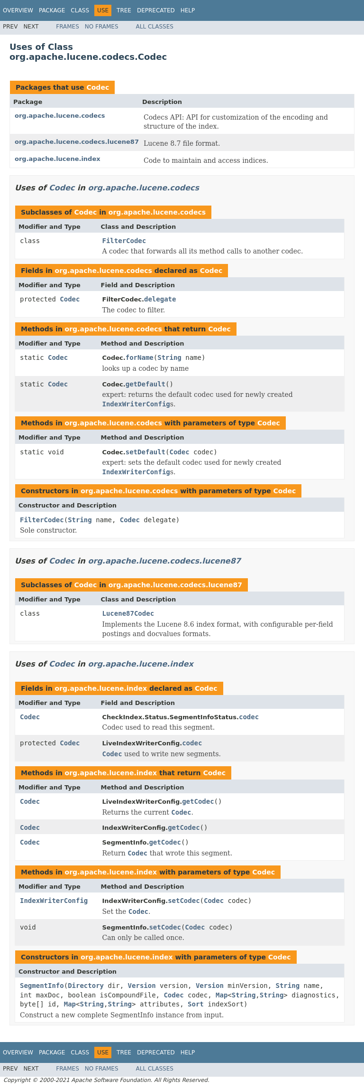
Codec (97, 87)
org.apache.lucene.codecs (60, 115)
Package (52, 10)
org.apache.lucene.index (57, 158)
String (169, 357)
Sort (196, 1004)
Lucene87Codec (128, 613)
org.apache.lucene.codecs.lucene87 (77, 141)
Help (188, 10)
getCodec (198, 801)
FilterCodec (124, 240)
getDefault (145, 384)
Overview (18, 10)
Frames (67, 26)
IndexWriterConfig (54, 900)
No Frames (101, 26)
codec (249, 717)
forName (140, 357)
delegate (160, 299)
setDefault (145, 452)
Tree (124, 10)
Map (222, 995)
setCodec (184, 900)
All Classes (154, 26)
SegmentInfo (42, 985)
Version (142, 985)
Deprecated (156, 10)
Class (80, 10)
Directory (86, 985)
